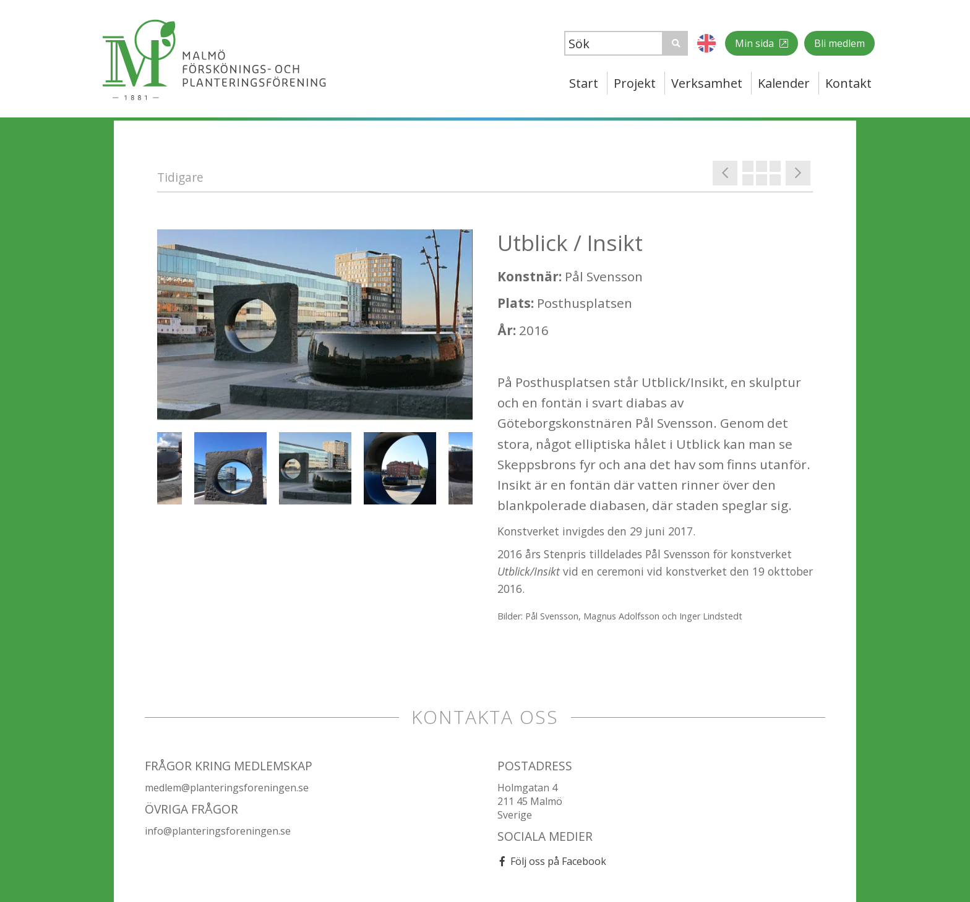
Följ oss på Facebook (558, 861)
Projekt (635, 83)
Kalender (784, 83)
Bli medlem (839, 43)
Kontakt (848, 83)
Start (583, 83)
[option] (315, 324)
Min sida (755, 43)
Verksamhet (706, 83)
